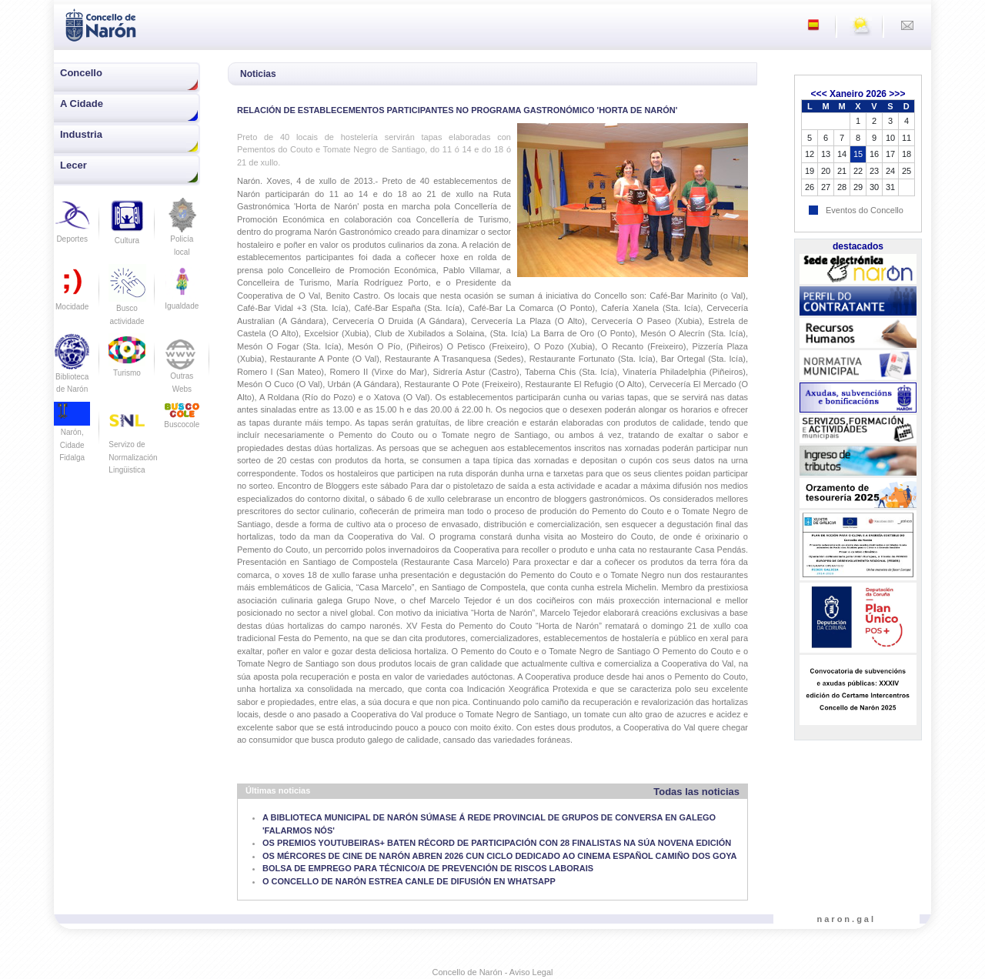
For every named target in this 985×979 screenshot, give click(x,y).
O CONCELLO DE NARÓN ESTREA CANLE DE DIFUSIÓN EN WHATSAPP (409, 881)
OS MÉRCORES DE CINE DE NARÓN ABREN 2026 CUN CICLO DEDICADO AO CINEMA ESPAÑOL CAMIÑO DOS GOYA (499, 855)
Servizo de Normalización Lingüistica (133, 444)
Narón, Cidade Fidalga (72, 435)
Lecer (73, 165)
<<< (819, 94)
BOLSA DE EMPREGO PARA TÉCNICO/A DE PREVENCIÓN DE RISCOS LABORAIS (427, 868)
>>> (897, 94)
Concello (81, 73)
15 (858, 154)
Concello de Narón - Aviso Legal (492, 972)
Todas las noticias (696, 791)
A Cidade (81, 103)
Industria (81, 134)
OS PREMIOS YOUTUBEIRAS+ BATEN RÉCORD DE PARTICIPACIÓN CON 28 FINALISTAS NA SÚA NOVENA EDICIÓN (496, 842)
